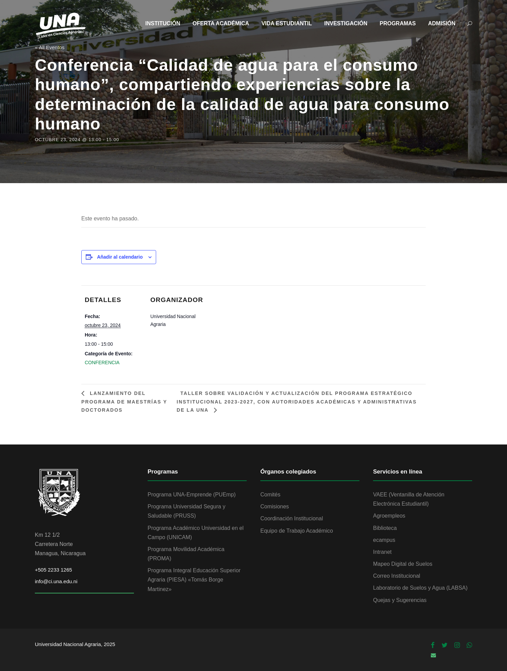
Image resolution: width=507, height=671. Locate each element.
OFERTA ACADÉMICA (221, 23)
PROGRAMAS (398, 23)
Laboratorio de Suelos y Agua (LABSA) (420, 588)
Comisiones (274, 506)
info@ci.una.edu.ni (56, 581)
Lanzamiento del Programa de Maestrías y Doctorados (124, 401)
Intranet (382, 552)
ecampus (384, 540)
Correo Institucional (396, 576)
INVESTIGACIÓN (345, 23)
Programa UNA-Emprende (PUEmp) (192, 494)
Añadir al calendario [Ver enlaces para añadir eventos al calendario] (120, 257)
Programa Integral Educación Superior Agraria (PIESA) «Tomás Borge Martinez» (194, 579)
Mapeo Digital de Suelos (402, 564)
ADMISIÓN (441, 23)
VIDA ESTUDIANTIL (286, 23)
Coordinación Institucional (291, 518)
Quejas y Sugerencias (400, 600)
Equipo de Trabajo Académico (296, 531)
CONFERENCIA (102, 362)
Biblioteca (385, 528)
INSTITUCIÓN (162, 23)
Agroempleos (389, 516)
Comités (270, 494)
